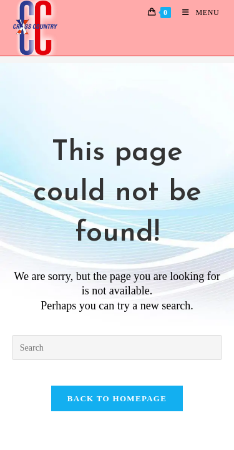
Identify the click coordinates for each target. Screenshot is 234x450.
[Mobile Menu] (196, 12)
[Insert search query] (117, 347)
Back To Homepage (117, 398)
